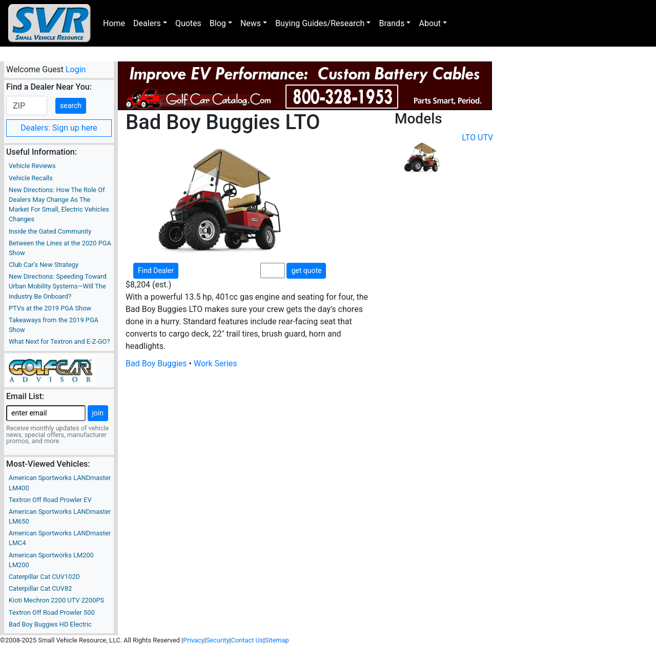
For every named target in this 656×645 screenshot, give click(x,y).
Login (76, 69)
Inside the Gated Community (50, 231)
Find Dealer (156, 270)
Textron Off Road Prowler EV (50, 500)
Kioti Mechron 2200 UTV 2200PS (56, 600)
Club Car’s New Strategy (43, 264)
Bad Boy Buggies (156, 363)
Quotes (188, 23)
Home (114, 23)
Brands (391, 23)
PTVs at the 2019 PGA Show (50, 308)
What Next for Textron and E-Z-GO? (59, 341)
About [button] (430, 23)
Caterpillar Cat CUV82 (40, 588)
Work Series (215, 363)
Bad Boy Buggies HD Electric (50, 624)
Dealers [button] (147, 23)
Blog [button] (218, 23)
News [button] (250, 23)
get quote (306, 270)
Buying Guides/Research (319, 23)
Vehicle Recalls (31, 178)
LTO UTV (477, 137)
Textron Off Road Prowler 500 (52, 612)
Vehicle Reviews (32, 166)
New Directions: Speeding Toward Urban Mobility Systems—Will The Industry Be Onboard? (58, 286)
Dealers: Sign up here (58, 128)
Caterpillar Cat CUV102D (44, 576)
